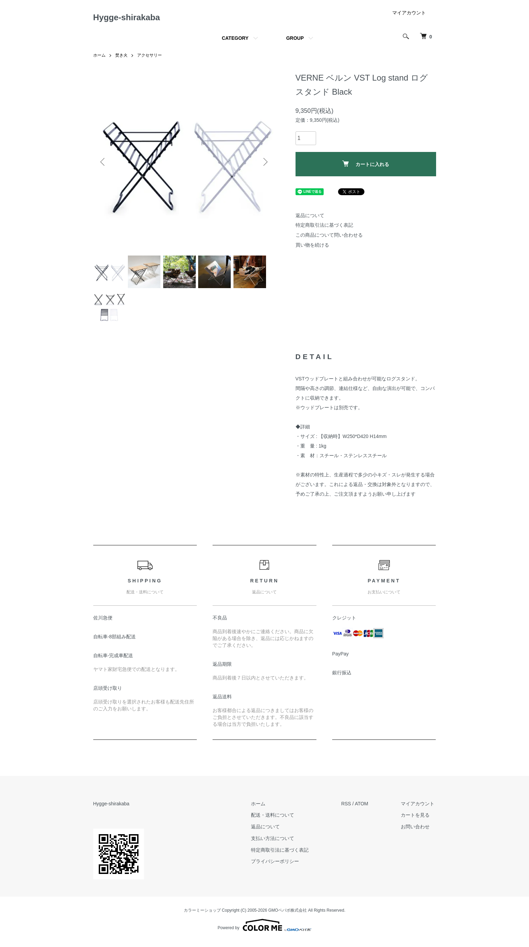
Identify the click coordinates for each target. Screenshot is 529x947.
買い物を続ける (312, 247)
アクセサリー (149, 57)
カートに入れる (365, 166)
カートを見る (416, 820)
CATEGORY (235, 40)
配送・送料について (277, 820)
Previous (103, 164)
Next (265, 164)
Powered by (264, 930)
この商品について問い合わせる (329, 237)
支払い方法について (277, 844)
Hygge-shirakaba (132, 18)
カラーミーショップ (202, 915)
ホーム (99, 57)
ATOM (364, 809)
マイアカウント (409, 15)
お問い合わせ (416, 832)
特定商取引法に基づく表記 (324, 227)
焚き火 (121, 57)
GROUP (295, 40)
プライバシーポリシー (280, 867)
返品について (310, 217)
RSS (349, 809)
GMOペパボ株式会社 (287, 915)
